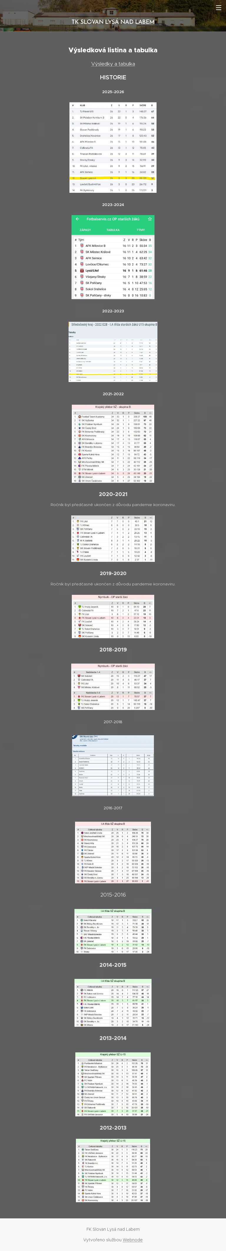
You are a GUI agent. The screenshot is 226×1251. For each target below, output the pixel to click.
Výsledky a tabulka (113, 64)
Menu (218, 7)
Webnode (133, 1239)
